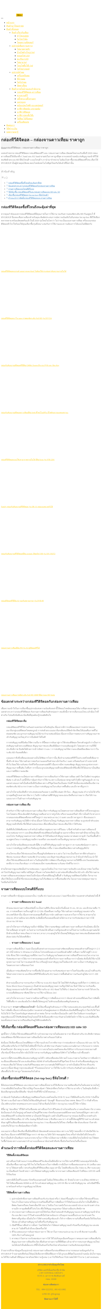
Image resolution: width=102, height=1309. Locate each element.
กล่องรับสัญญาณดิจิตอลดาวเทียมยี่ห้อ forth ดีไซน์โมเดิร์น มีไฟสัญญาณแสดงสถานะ (34, 413)
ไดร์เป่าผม (21, 82)
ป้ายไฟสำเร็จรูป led (26, 52)
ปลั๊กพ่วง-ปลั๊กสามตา (26, 99)
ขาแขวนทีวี (22, 95)
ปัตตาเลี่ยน (22, 85)
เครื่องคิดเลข (23, 122)
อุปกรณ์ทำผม (18, 72)
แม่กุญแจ (21, 102)
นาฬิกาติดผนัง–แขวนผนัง (28, 109)
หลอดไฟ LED (23, 56)
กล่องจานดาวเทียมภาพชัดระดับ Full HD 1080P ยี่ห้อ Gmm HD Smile (28, 695)
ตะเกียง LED (22, 59)
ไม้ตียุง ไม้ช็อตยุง (25, 119)
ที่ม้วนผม (21, 79)
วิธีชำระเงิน (11, 128)
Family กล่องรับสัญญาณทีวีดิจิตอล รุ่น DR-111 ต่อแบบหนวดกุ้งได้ (27, 507)
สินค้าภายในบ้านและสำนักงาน (26, 89)
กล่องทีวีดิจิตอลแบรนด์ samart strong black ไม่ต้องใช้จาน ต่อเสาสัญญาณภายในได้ (33, 271)
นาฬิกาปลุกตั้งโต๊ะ (25, 115)
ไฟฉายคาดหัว (23, 49)
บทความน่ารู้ (12, 132)
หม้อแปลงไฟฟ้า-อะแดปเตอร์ (30, 105)
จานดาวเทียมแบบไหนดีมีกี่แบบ (21, 189)
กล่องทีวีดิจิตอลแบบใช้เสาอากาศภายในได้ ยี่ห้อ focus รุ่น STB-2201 (28, 460)
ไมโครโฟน (22, 39)
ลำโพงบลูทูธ (23, 36)
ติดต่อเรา (10, 125)
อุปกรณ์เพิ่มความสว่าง (22, 46)
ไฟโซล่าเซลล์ (23, 69)
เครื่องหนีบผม (23, 75)
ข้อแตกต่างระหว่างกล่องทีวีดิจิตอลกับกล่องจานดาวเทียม (31, 186)
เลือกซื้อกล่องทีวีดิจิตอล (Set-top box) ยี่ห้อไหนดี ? (28, 195)
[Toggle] (6, 178)
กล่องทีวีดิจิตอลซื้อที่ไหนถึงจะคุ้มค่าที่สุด (25, 183)
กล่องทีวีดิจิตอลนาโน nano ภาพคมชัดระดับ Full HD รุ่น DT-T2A (26, 318)
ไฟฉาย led (22, 62)
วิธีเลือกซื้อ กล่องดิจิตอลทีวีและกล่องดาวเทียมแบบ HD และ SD (34, 192)
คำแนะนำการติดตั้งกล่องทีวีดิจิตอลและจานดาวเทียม (30, 198)
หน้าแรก (10, 22)
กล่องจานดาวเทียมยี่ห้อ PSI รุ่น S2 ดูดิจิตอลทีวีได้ (20, 648)
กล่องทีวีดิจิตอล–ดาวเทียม (29, 92)
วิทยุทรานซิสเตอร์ (25, 42)
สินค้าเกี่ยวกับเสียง (20, 32)
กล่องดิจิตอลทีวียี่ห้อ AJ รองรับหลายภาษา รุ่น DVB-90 (22, 601)
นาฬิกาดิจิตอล (23, 112)
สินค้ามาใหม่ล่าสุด (15, 26)
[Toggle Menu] (2, 18)
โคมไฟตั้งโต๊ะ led (25, 66)
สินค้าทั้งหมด (12, 29)
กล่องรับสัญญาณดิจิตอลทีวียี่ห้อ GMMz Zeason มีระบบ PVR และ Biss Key (30, 365)
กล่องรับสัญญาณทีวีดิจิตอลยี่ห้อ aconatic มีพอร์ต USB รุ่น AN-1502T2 (28, 554)
